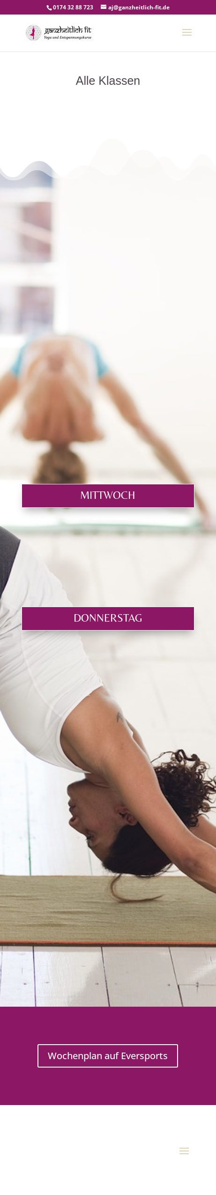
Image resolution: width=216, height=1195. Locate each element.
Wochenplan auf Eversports (108, 1055)
